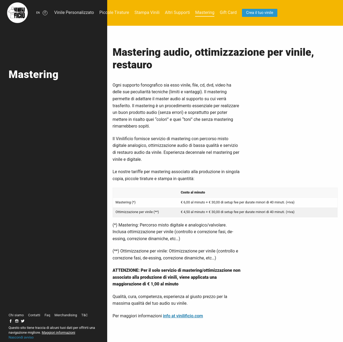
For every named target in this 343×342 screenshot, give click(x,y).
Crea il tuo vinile (259, 12)
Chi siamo (16, 315)
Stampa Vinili (147, 12)
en (38, 12)
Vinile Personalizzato (74, 12)
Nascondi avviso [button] (21, 337)
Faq (47, 315)
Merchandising (65, 315)
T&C (84, 315)
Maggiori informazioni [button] (58, 332)
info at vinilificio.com (183, 315)
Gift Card (228, 12)
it (45, 12)
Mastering (204, 12)
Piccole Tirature (114, 12)
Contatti (34, 315)
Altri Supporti (177, 12)
